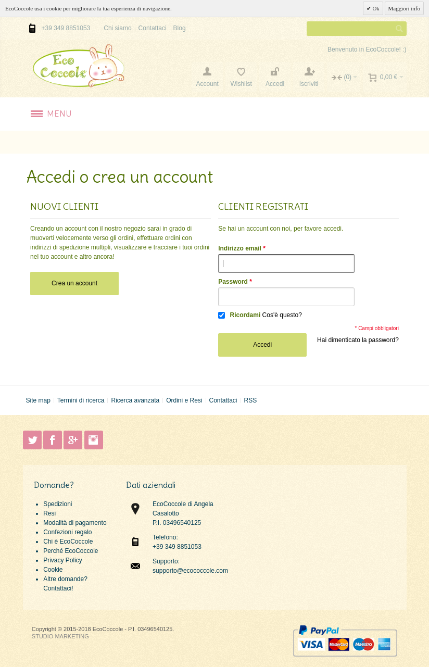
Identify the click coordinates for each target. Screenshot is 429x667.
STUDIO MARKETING (60, 636)
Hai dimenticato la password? (358, 340)
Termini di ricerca (81, 400)
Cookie (52, 569)
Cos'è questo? (282, 315)
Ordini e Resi (184, 400)
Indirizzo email (239, 248)
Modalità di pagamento (74, 522)
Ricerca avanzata (135, 400)
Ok (375, 8)
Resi (49, 513)
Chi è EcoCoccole (68, 541)
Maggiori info (404, 8)
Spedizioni (57, 504)
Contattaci (152, 28)
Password (233, 281)
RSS (250, 400)
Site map (38, 400)
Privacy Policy (62, 560)
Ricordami (245, 315)
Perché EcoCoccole (70, 551)
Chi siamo (117, 28)
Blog (179, 28)
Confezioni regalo (67, 532)
